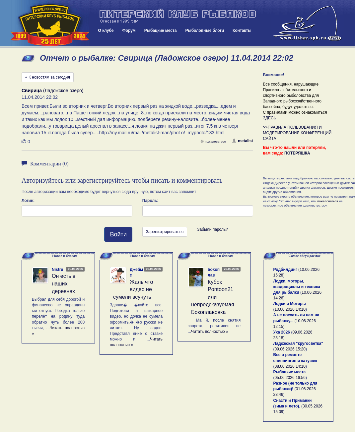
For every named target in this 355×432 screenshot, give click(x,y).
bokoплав (214, 272)
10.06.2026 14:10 (290, 309)
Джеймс (136, 272)
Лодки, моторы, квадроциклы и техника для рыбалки (296, 287)
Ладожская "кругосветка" (298, 343)
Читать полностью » (209, 331)
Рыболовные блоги (204, 30)
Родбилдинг (285, 269)
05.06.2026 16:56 (290, 377)
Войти (118, 234)
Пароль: (150, 200)
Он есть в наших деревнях (63, 283)
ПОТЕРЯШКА (297, 153)
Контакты (242, 30)
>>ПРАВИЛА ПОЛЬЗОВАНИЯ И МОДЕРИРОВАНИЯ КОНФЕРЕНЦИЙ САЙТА (297, 133)
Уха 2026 (281, 332)
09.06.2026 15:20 (290, 349)
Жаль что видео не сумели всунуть (133, 289)
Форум (129, 30)
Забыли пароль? (212, 229)
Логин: (28, 200)
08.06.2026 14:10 (290, 366)
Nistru (57, 269)
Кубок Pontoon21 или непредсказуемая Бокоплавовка (212, 297)
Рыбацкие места (160, 30)
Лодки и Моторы (289, 303)
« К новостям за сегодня (47, 77)
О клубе (106, 30)
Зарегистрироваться (164, 231)
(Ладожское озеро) (52, 90)
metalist (242, 141)
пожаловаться (213, 141)
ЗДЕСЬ (269, 118)
